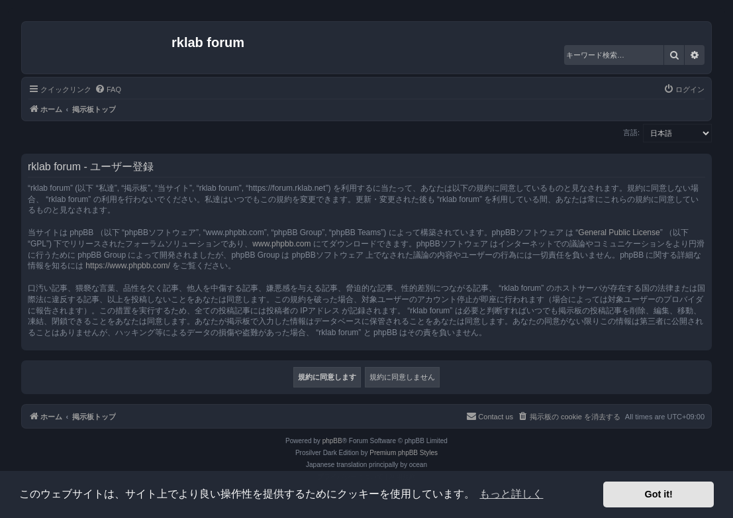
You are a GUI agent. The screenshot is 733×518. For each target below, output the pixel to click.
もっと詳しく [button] (511, 493)
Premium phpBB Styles (403, 452)
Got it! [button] (659, 494)
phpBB (332, 440)
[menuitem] (108, 89)
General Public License (619, 232)
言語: (631, 132)
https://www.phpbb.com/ (127, 265)
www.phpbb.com (281, 243)
